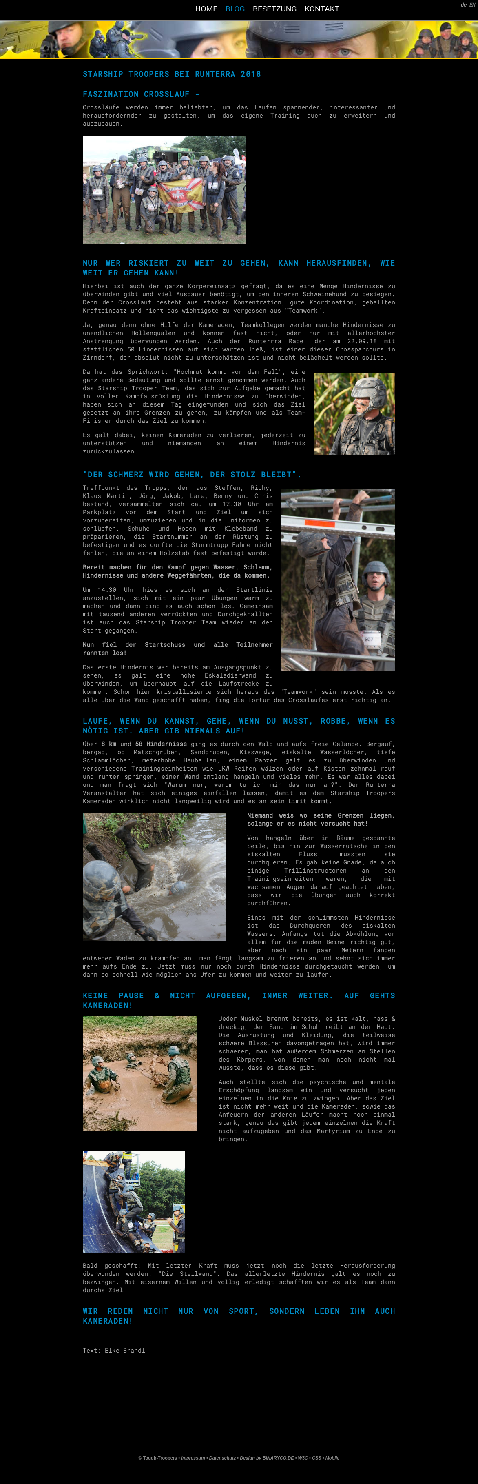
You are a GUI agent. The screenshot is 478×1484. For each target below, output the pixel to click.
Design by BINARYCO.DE (267, 1457)
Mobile (332, 1457)
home (206, 8)
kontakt (322, 8)
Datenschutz (222, 1457)
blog (235, 8)
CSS (317, 1457)
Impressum (193, 1457)
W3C (304, 1457)
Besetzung (275, 8)
